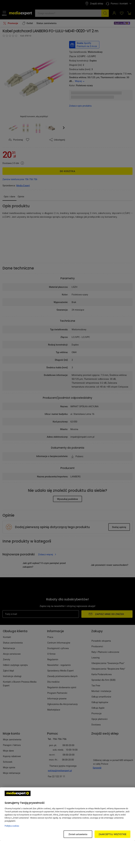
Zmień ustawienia (78, 834)
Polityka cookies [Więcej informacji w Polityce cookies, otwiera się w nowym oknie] (12, 825)
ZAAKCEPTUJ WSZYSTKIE (112, 834)
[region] (67, 814)
